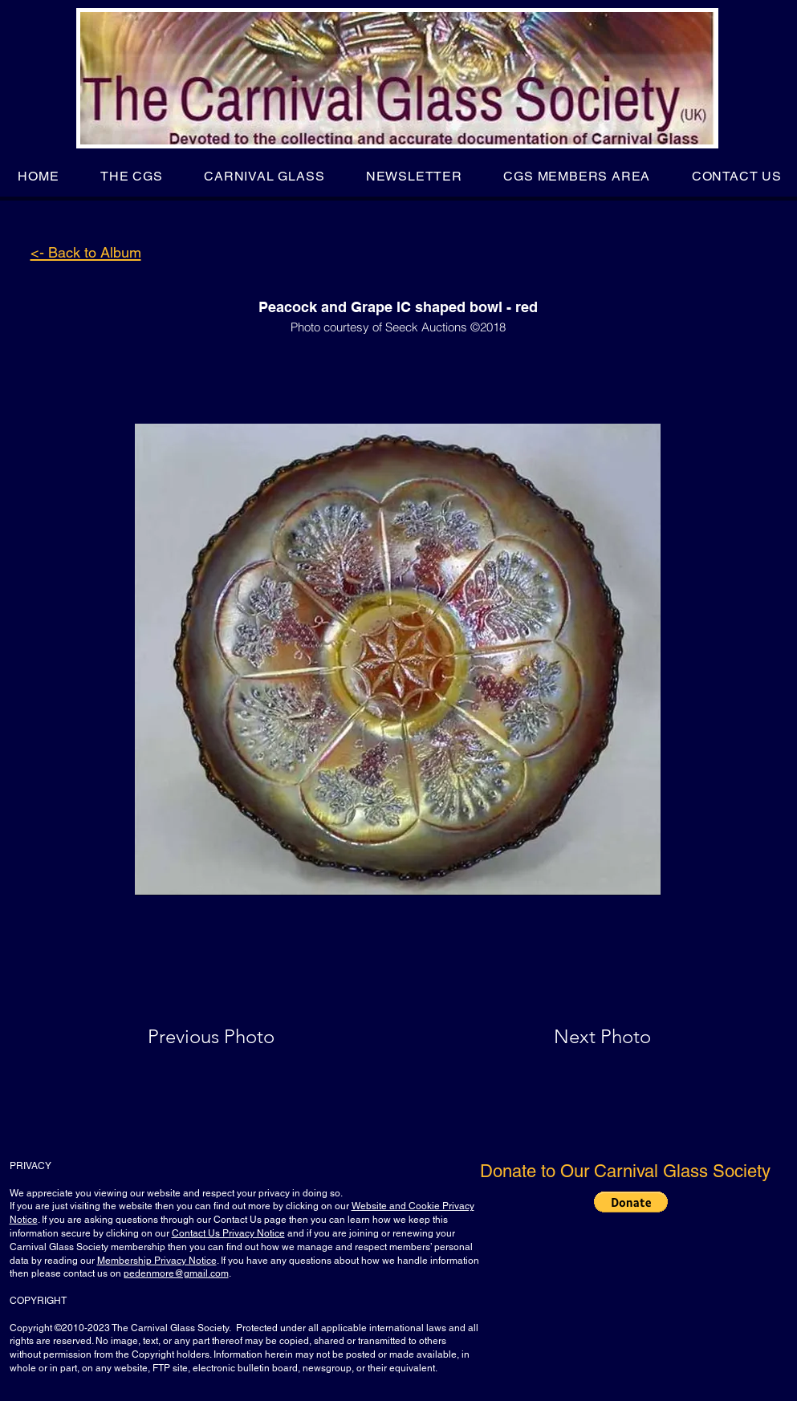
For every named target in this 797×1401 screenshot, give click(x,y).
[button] (131, 176)
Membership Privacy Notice (157, 1260)
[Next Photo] (570, 1037)
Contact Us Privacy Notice (228, 1233)
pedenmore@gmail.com (176, 1273)
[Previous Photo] (234, 1037)
